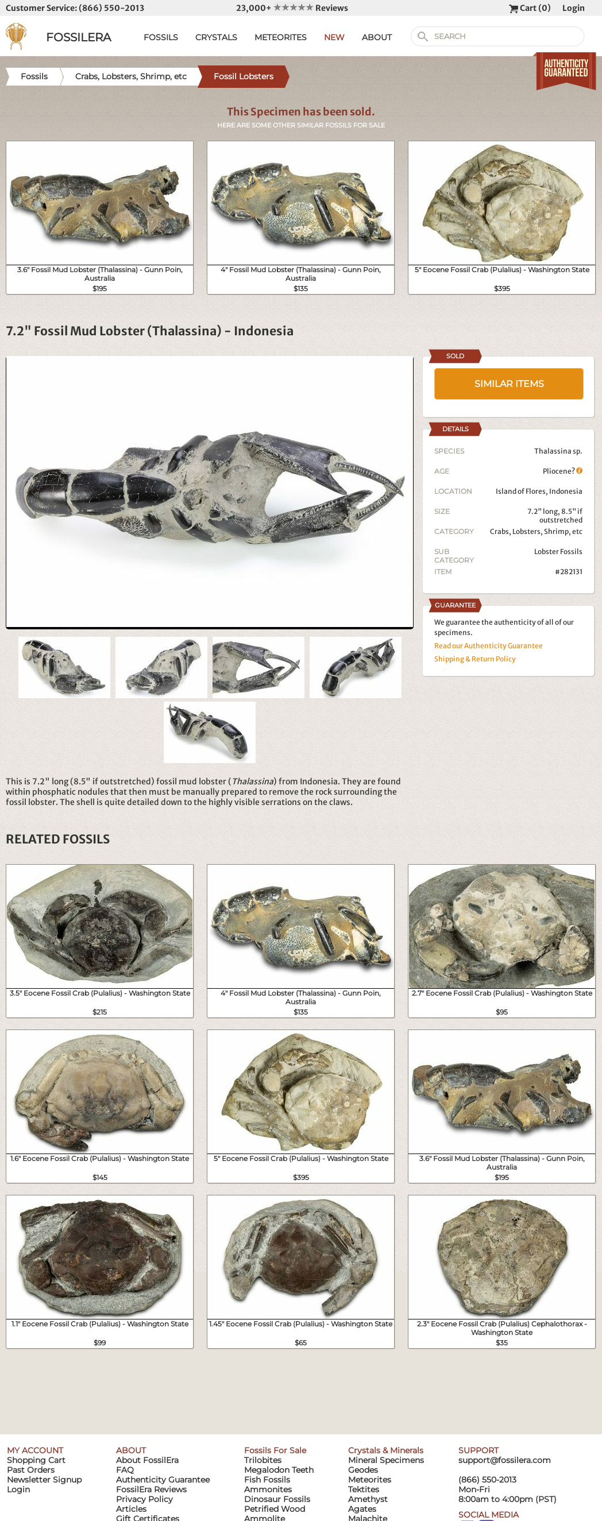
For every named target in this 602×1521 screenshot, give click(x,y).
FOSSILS (161, 37)
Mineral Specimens (386, 1460)
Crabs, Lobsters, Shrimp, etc (536, 531)
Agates (362, 1509)
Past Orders (31, 1470)
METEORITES (280, 37)
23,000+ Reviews (292, 8)
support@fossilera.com (504, 1460)
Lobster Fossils (558, 551)
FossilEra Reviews (151, 1489)
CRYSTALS (216, 37)
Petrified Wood (274, 1509)
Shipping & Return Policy (475, 659)
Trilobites (262, 1460)
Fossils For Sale (275, 1450)
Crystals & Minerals (385, 1450)
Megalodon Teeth (279, 1470)
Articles (131, 1509)
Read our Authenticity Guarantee (488, 645)
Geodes (363, 1470)
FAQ (125, 1470)
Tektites (363, 1489)
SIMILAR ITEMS (509, 383)
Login (573, 8)
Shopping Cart (36, 1460)
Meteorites (369, 1479)
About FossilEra (147, 1460)
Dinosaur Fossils (277, 1499)
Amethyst (368, 1499)
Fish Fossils (267, 1479)
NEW (334, 37)
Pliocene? (562, 471)
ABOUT (377, 37)
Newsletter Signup (44, 1479)
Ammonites (268, 1489)
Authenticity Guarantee (163, 1479)
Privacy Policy (144, 1499)
